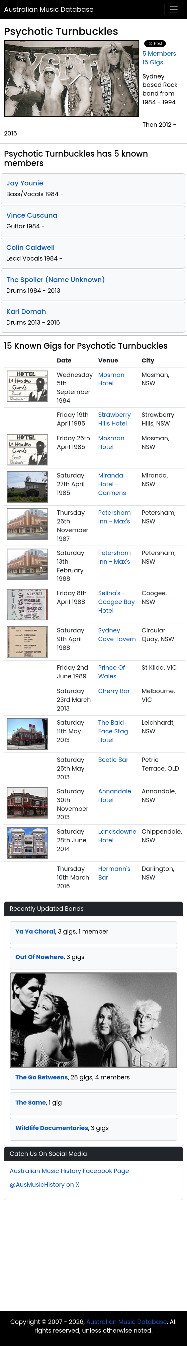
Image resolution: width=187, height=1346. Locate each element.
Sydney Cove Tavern (117, 634)
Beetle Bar (113, 759)
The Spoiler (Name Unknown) (55, 279)
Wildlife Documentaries (51, 1128)
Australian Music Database (49, 9)
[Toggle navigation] (173, 9)
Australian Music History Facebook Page (69, 1171)
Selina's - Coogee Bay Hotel (116, 601)
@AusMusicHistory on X (44, 1184)
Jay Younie (24, 183)
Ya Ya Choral (35, 931)
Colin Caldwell (30, 247)
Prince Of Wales (111, 671)
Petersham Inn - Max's (114, 516)
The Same (30, 1102)
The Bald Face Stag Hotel (113, 731)
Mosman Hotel (111, 379)
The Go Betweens (41, 1077)
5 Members (159, 53)
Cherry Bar (114, 691)
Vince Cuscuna (31, 215)
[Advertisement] (93, 1257)
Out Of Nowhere (39, 957)
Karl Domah (26, 311)
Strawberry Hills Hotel (114, 419)
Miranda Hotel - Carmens (112, 484)
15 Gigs (153, 62)
